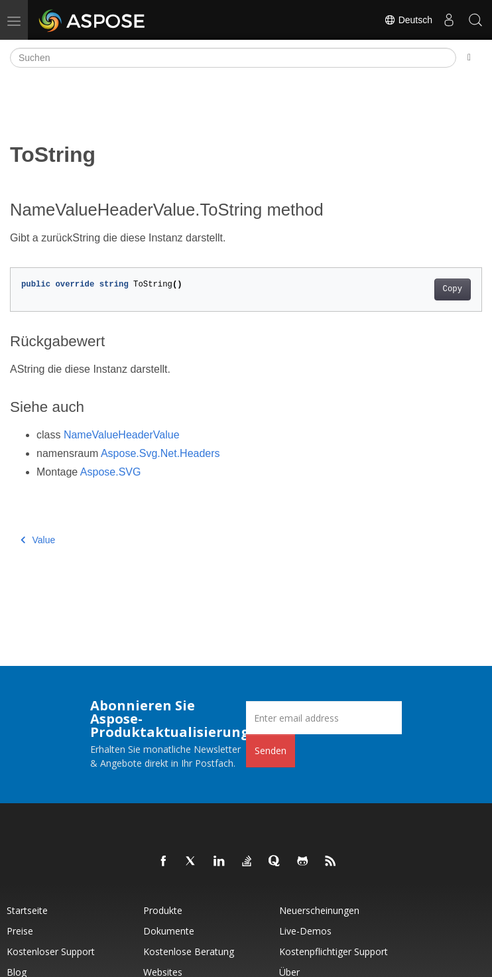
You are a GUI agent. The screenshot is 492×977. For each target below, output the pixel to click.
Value (38, 540)
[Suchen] (233, 58)
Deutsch (408, 20)
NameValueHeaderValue (122, 434)
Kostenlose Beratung (188, 951)
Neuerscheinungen (319, 910)
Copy (452, 289)
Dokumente (168, 931)
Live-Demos (305, 931)
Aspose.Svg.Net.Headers (160, 453)
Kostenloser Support (51, 951)
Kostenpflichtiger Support (333, 951)
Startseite (27, 910)
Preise (20, 931)
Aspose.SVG (110, 472)
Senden (270, 750)
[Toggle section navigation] (469, 57)
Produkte (162, 910)
